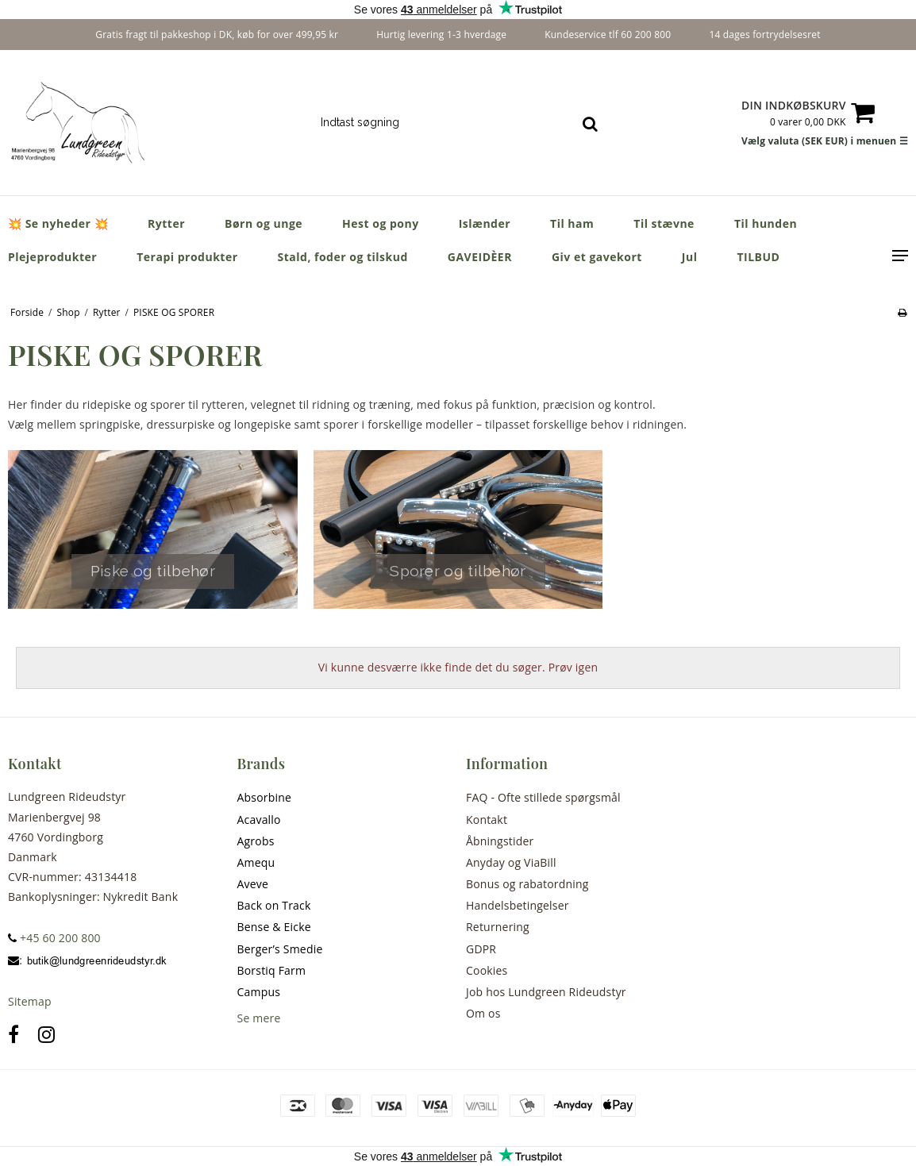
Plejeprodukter (52, 256)
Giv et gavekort (597, 256)
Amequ (256, 862)
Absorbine (264, 797)
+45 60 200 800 (54, 937)
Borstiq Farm (271, 970)
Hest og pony (380, 223)
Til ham (572, 223)
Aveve (253, 883)
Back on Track (274, 905)
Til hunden (765, 223)
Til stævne (664, 223)
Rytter (166, 223)
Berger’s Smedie (280, 948)
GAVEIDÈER (480, 256)
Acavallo (259, 819)
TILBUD (758, 256)
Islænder (484, 223)
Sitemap (30, 1001)
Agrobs (256, 841)
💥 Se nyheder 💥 (58, 223)
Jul (690, 256)
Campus (259, 991)
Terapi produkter (187, 256)
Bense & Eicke (274, 926)
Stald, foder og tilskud (343, 256)
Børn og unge (263, 223)
